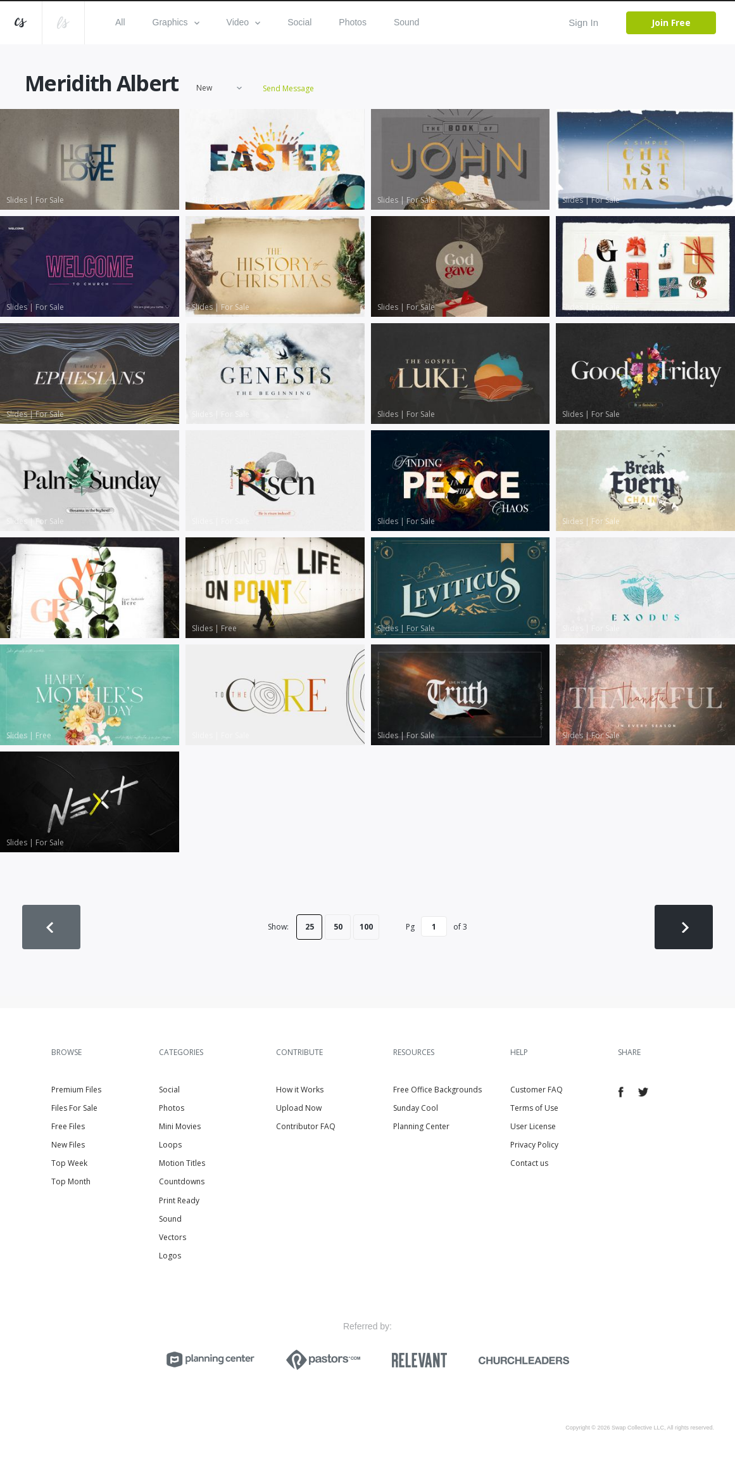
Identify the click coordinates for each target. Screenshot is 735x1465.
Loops (170, 1144)
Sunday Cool (415, 1108)
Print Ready (179, 1200)
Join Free (671, 22)
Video (244, 22)
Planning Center (421, 1126)
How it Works (300, 1089)
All (120, 22)
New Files (68, 1144)
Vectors (172, 1237)
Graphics (176, 22)
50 (338, 926)
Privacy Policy (534, 1144)
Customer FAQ (536, 1089)
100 (366, 926)
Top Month (71, 1181)
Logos (170, 1255)
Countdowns (181, 1181)
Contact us (529, 1163)
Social (299, 22)
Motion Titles (182, 1163)
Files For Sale (74, 1108)
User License (533, 1126)
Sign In (583, 22)
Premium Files (76, 1089)
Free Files (68, 1126)
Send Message (288, 88)
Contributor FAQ (306, 1126)
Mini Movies (180, 1126)
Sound (406, 22)
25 (309, 926)
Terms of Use (534, 1108)
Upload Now (299, 1108)
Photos (353, 22)
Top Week (69, 1163)
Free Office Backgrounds (437, 1089)
